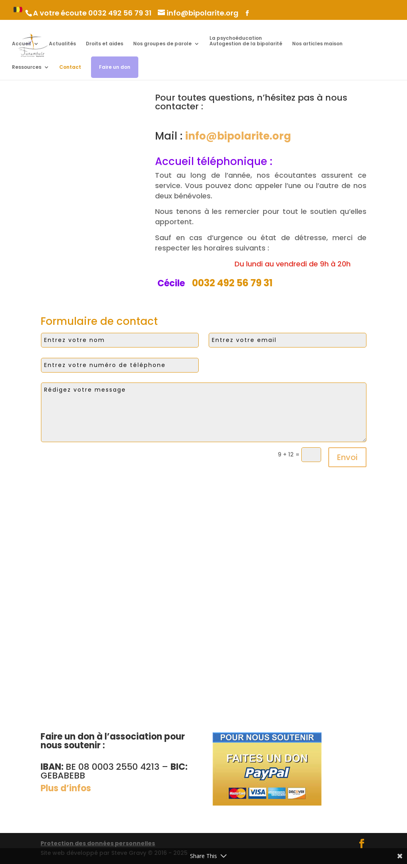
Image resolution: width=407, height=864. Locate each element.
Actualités (62, 44)
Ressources (26, 67)
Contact (70, 67)
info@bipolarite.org (238, 136)
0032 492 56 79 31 (119, 13)
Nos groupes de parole (162, 44)
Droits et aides (104, 44)
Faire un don (114, 67)
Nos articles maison (317, 44)
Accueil (21, 44)
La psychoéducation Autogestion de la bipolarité (245, 41)
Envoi (347, 457)
